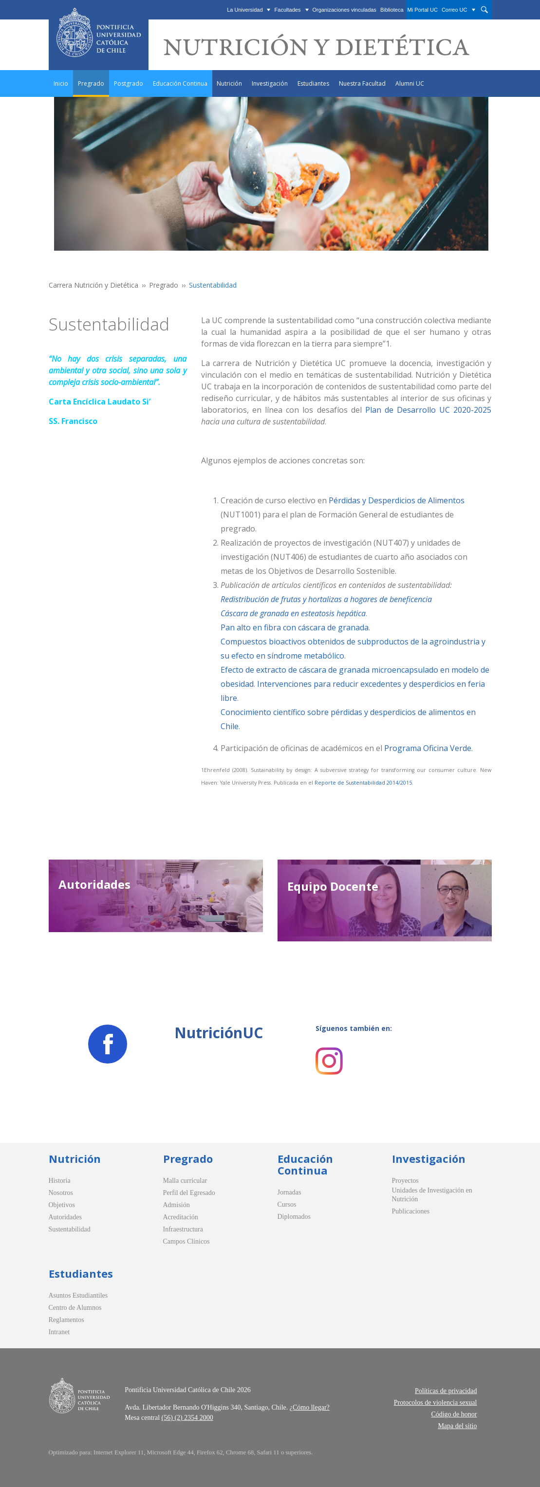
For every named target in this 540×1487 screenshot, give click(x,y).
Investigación (270, 83)
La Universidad (244, 10)
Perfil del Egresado (189, 1192)
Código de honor (454, 1414)
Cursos (287, 1204)
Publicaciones (411, 1211)
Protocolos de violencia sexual (435, 1402)
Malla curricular (185, 1180)
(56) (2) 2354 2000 (187, 1417)
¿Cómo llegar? (310, 1407)
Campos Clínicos (186, 1241)
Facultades (288, 10)
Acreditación (180, 1217)
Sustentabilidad (70, 1229)
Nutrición (229, 83)
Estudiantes (313, 83)
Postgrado (128, 83)
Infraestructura (183, 1229)
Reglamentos (66, 1319)
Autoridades (65, 1217)
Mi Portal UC (423, 10)
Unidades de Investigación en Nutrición (432, 1195)
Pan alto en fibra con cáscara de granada (295, 627)
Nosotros (61, 1192)
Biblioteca (392, 10)
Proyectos (405, 1180)
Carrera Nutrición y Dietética (93, 285)
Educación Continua (180, 83)
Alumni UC (409, 83)
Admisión (176, 1205)
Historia (60, 1180)
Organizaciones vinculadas (344, 10)
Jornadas (289, 1192)
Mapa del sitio (457, 1426)
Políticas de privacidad (446, 1391)
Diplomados (294, 1216)
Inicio (61, 83)
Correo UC (454, 10)
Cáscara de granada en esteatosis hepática (293, 613)
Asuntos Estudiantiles (78, 1295)
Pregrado (91, 83)
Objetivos (62, 1205)
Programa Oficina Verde (427, 748)
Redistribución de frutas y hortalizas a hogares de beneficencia (326, 599)
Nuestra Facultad (362, 83)
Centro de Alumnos (75, 1307)
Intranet (59, 1332)
